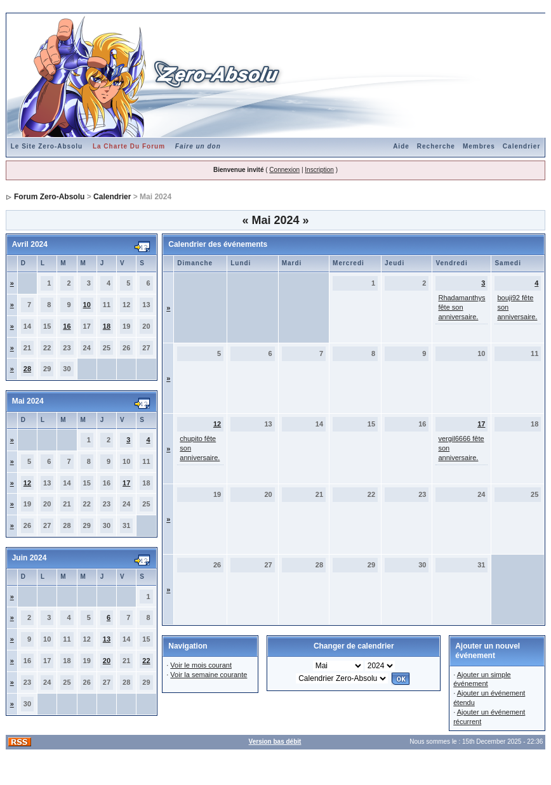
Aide (401, 146)
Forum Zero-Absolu (49, 196)
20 (106, 660)
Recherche (436, 146)
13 (106, 639)
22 (146, 660)
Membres (479, 146)
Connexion (284, 169)
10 (87, 304)
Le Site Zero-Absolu (47, 146)
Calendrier (521, 146)
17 (126, 483)
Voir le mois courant (201, 665)
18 (106, 326)
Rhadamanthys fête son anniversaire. (461, 307)
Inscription (319, 169)
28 (27, 369)
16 (66, 326)
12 (27, 483)
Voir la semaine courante (208, 674)
